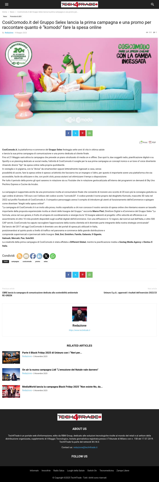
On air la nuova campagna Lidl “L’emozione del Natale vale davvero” (60, 369)
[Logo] (79, 419)
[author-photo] (79, 321)
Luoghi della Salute (76, 470)
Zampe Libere (123, 470)
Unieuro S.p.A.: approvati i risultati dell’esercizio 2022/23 (130, 292)
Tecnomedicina (107, 470)
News (12, 12)
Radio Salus (58, 470)
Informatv (34, 470)
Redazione (9, 33)
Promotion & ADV (15, 16)
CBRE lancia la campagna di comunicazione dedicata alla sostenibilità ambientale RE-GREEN (40, 294)
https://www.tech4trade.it (79, 330)
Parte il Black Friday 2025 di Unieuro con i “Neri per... (52, 352)
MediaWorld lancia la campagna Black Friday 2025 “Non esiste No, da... (62, 386)
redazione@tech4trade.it (85, 447)
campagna (15, 261)
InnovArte (46, 470)
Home (4, 12)
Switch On (92, 470)
